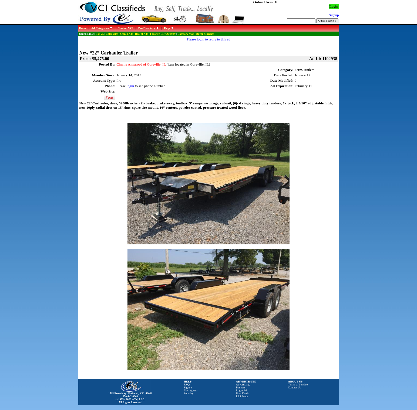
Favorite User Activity (163, 33)
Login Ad (241, 390)
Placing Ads (191, 390)
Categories (112, 33)
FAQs (187, 384)
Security (189, 393)
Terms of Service (298, 384)
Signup (188, 387)
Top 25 (100, 33)
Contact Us (294, 387)
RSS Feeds (242, 396)
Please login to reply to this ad (208, 39)
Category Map (185, 33)
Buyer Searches (205, 33)
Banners (241, 387)
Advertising (243, 384)
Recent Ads (141, 33)
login (130, 86)
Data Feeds (242, 393)
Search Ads (126, 33)
